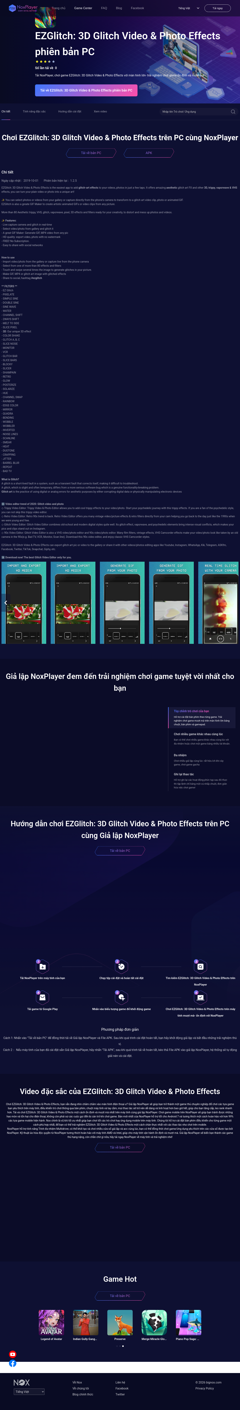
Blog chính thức (82, 1394)
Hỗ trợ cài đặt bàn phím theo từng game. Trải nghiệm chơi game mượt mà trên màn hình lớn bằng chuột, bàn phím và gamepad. (202, 721)
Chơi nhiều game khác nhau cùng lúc (198, 734)
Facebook (137, 8)
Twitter (120, 1394)
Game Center (83, 8)
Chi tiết (5, 111)
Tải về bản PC (91, 153)
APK (149, 153)
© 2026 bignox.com (208, 1382)
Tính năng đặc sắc (34, 111)
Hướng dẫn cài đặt (69, 111)
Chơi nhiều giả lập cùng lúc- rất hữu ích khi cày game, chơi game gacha (198, 762)
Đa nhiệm (180, 755)
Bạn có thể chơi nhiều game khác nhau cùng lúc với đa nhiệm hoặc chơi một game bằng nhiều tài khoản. (202, 741)
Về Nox (77, 1382)
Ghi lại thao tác (184, 774)
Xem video (100, 111)
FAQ (104, 8)
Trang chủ (58, 8)
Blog (119, 8)
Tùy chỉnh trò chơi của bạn (191, 711)
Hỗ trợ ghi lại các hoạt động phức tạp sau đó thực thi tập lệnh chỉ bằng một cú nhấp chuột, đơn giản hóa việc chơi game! (200, 783)
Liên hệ (120, 1382)
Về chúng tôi (80, 1388)
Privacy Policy (204, 1388)
